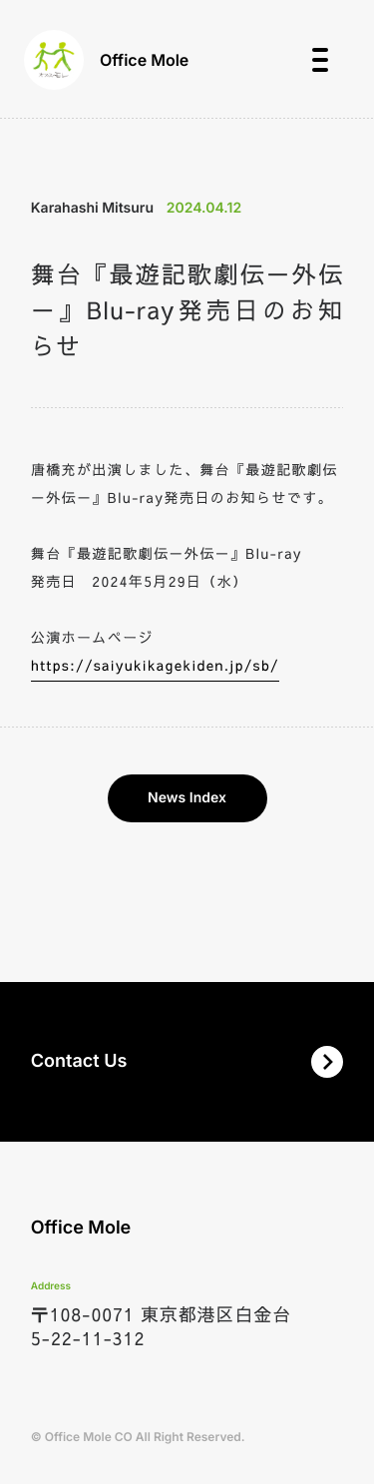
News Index (187, 797)
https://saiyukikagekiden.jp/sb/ (155, 665)
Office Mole (106, 60)
